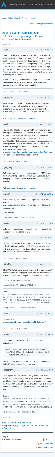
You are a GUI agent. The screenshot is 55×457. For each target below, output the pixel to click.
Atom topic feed (46, 444)
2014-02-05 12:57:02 (45, 264)
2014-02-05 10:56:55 (45, 167)
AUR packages (9, 118)
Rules (10, 18)
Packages (15, 5)
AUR (46, 5)
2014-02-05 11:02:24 (45, 194)
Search (17, 18)
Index (4, 18)
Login (33, 18)
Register (25, 18)
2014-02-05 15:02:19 (45, 334)
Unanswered (47, 24)
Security (39, 5)
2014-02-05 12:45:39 (45, 238)
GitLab (30, 5)
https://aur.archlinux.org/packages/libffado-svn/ (24, 322)
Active (38, 24)
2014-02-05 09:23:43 (45, 50)
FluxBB (49, 447)
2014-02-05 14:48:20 (45, 313)
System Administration (25, 32)
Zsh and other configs (26, 118)
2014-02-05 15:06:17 (45, 370)
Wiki (23, 5)
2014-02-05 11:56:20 (45, 223)
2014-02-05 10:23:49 (45, 98)
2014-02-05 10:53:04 (45, 124)
